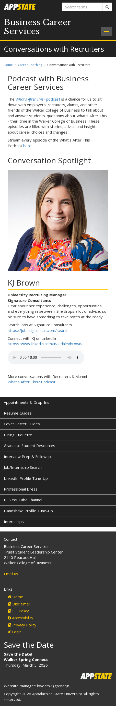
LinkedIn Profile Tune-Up (26, 478)
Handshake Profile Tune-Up (28, 510)
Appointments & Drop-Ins (26, 402)
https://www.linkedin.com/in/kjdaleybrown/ (45, 343)
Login (14, 631)
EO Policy (18, 610)
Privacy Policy (22, 624)
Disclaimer (19, 603)
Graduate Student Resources (29, 445)
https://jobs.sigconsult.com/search (38, 330)
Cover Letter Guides (22, 423)
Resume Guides (18, 413)
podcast (38, 99)
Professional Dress (21, 489)
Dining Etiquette (18, 434)
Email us (11, 573)
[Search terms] (82, 7)
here (27, 145)
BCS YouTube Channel (23, 499)
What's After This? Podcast (31, 381)
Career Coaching (30, 65)
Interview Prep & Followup (27, 456)
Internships (14, 521)
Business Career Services (37, 26)
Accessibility (20, 617)
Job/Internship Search (23, 467)
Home (8, 65)
